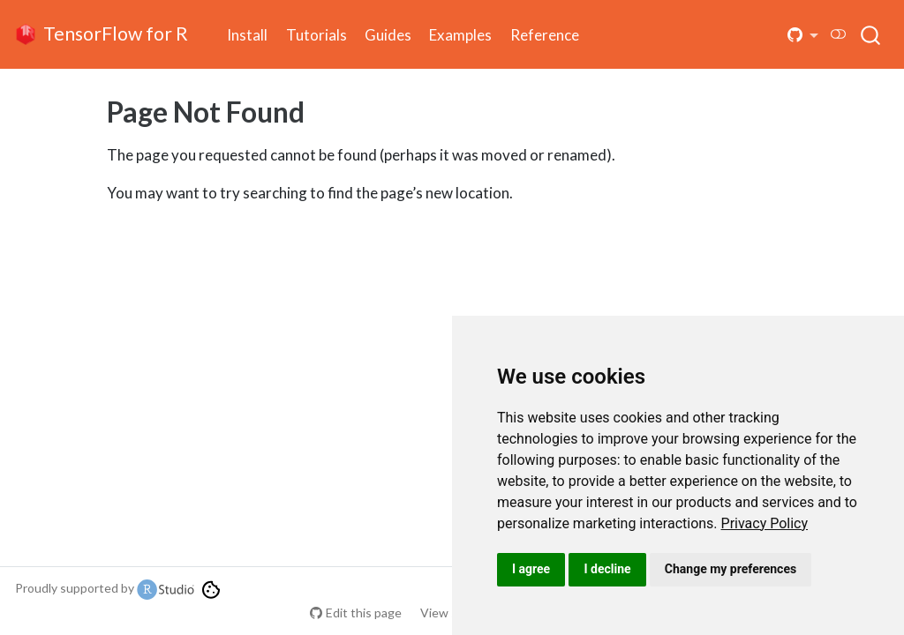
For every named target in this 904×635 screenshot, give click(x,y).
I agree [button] (531, 569)
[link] (765, 523)
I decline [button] (607, 569)
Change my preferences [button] (730, 569)
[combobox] (871, 34)
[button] (803, 35)
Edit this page (364, 612)
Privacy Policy (765, 523)
